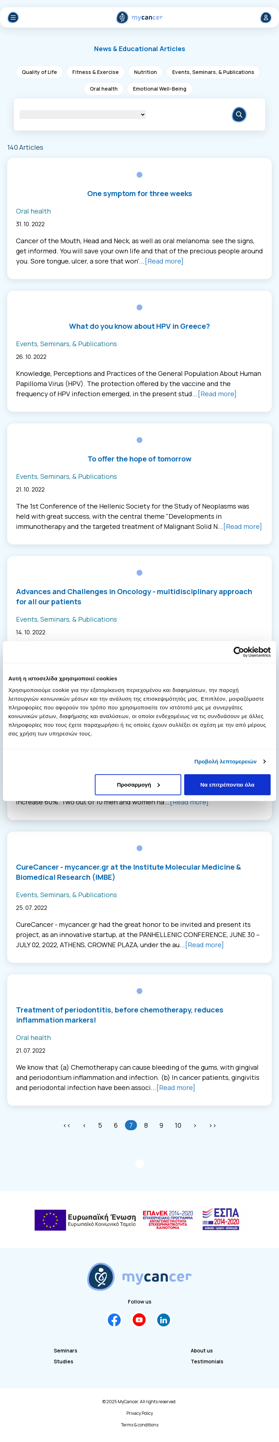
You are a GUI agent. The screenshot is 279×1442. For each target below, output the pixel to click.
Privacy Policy (139, 1413)
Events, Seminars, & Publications (213, 72)
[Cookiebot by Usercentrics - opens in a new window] (239, 652)
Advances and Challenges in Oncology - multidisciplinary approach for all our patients (134, 596)
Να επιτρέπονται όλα (228, 784)
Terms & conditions (139, 1425)
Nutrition (145, 72)
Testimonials (207, 1361)
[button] (139, 48)
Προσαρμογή (138, 784)
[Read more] (164, 261)
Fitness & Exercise (95, 72)
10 (178, 1125)
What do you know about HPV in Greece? (139, 326)
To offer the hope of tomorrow (139, 459)
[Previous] (84, 1125)
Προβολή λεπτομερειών (225, 761)
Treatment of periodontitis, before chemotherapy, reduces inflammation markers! (119, 1015)
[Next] (195, 1125)
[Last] (212, 1125)
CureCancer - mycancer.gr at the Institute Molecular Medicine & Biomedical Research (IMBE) (128, 872)
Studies (63, 1361)
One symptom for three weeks (139, 193)
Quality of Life (39, 72)
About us (202, 1350)
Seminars (65, 1350)
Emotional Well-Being (159, 88)
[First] (66, 1125)
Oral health (104, 88)
